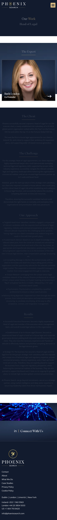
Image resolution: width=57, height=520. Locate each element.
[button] (53, 5)
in (15, 431)
